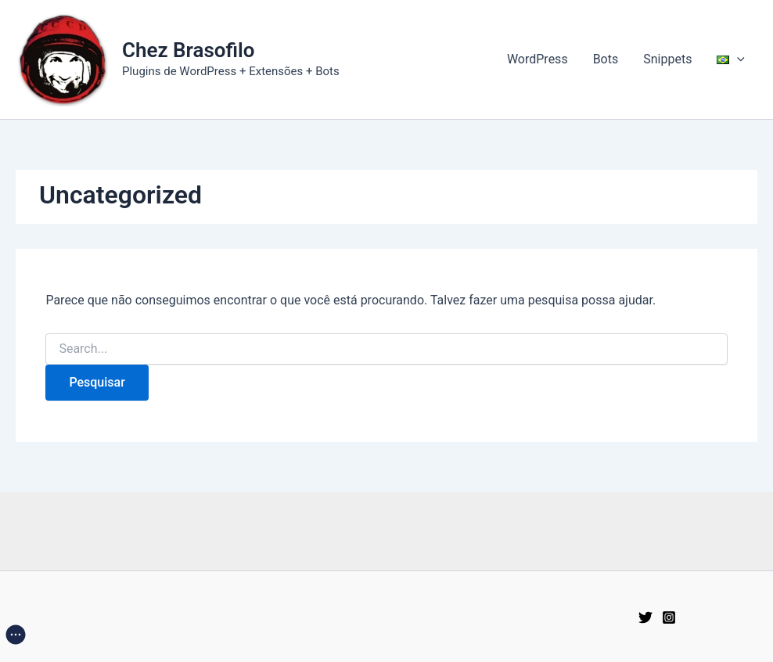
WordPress (537, 59)
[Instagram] (669, 617)
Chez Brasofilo (188, 50)
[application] (737, 59)
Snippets (667, 59)
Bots (606, 59)
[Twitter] (645, 617)
